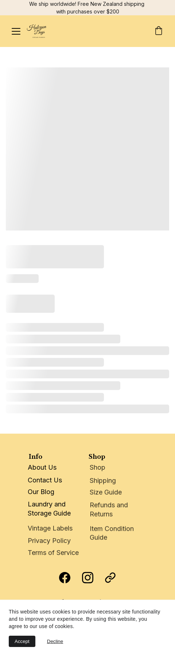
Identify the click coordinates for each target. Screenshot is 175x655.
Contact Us (45, 480)
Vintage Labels (50, 528)
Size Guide (106, 492)
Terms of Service (53, 553)
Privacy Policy (49, 541)
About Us (42, 467)
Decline (55, 641)
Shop (97, 467)
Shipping (103, 481)
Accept (22, 641)
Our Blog (41, 492)
